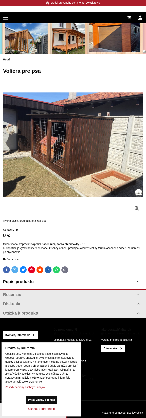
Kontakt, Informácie (17, 335)
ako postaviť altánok (116, 329)
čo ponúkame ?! (65, 329)
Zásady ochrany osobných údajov (25, 387)
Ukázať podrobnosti (41, 408)
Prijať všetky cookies (41, 399)
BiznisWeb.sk (135, 412)
